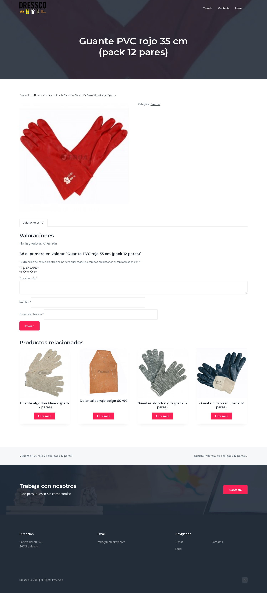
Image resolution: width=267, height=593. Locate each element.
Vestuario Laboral (52, 95)
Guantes (68, 95)
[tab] (33, 223)
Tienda (179, 542)
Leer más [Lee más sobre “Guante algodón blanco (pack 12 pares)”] (44, 416)
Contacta (235, 490)
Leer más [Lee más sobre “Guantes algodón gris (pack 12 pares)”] (162, 416)
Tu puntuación (29, 268)
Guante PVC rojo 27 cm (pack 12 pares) (47, 456)
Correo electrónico (31, 314)
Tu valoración (28, 278)
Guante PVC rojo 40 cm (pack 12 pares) (220, 456)
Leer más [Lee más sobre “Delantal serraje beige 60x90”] (103, 416)
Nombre (25, 302)
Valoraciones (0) (33, 223)
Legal (178, 549)
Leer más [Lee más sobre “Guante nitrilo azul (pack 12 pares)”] (221, 416)
